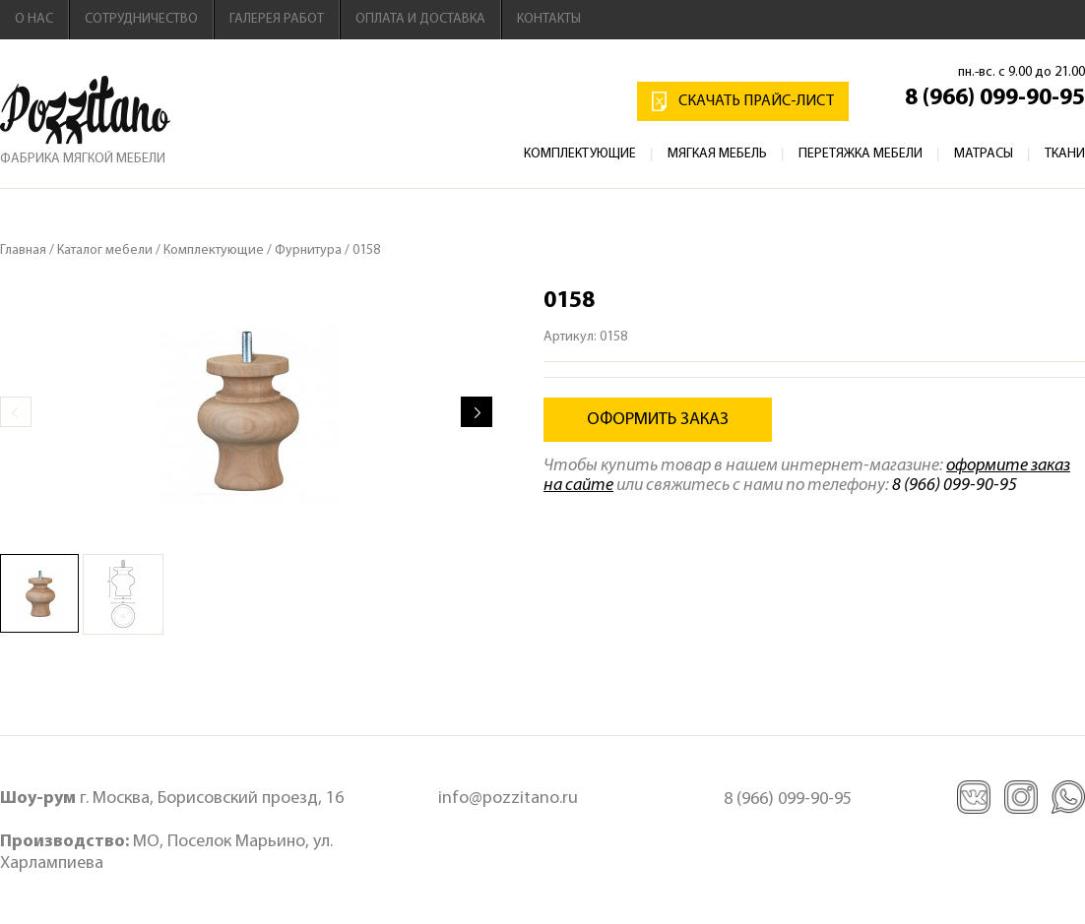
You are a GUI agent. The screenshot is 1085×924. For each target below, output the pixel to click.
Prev (16, 411)
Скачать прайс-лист (756, 101)
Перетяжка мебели (860, 154)
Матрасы (983, 154)
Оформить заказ (658, 419)
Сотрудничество (141, 19)
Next (476, 411)
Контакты (549, 19)
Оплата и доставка (420, 19)
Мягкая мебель (717, 154)
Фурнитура (308, 250)
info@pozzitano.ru (508, 798)
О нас (34, 19)
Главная (23, 250)
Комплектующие (580, 154)
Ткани (1065, 154)
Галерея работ (276, 19)
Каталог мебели (105, 250)
